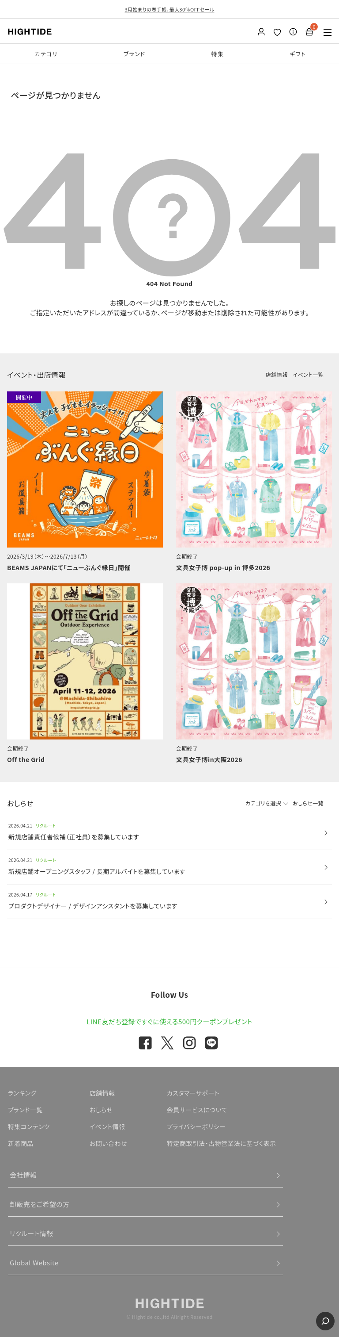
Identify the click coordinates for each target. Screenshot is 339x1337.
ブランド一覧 (25, 1109)
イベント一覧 (308, 374)
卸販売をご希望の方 (40, 1204)
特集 (217, 54)
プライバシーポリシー (196, 1126)
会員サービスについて (197, 1109)
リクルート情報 (31, 1233)
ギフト (298, 54)
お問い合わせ (108, 1143)
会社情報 (23, 1175)
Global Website (34, 1262)
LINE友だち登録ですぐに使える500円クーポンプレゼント (169, 1021)
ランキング (22, 1092)
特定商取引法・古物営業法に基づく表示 (221, 1143)
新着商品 (21, 1143)
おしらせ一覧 (308, 803)
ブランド (135, 54)
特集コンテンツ (29, 1126)
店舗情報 (277, 374)
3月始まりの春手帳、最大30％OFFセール (169, 9)
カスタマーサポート (193, 1092)
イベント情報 (107, 1126)
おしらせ (101, 1109)
